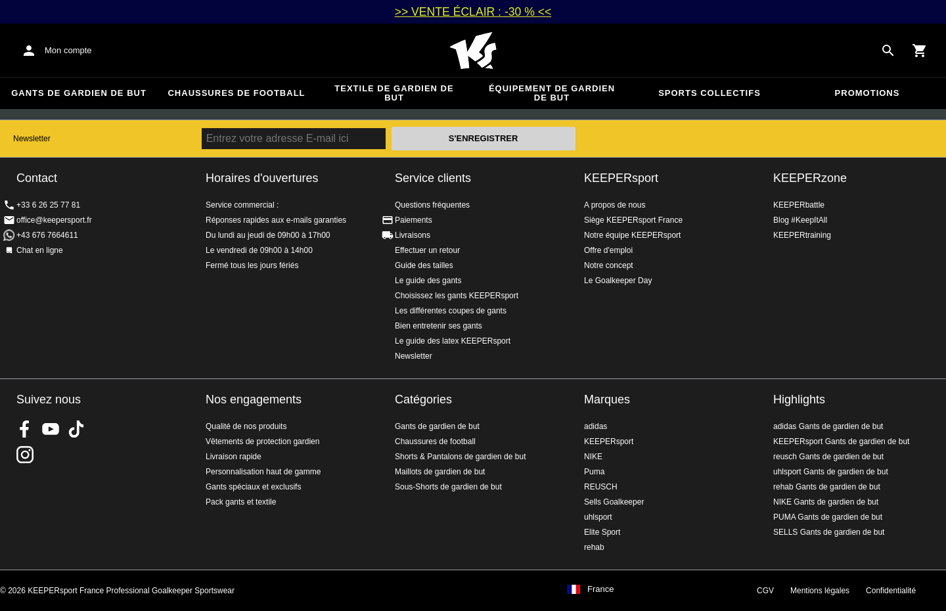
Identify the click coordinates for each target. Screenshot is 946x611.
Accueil (473, 50)
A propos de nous (614, 205)
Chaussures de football (236, 93)
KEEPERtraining (802, 235)
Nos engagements (254, 399)
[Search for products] (888, 50)
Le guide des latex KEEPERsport (452, 341)
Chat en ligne (39, 250)
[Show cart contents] (920, 50)
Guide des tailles (424, 265)
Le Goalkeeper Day (618, 280)
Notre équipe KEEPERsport (632, 235)
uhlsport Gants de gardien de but (830, 471)
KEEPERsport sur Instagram (25, 454)
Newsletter (32, 138)
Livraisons (412, 235)
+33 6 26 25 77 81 (48, 205)
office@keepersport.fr (54, 220)
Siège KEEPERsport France (633, 220)
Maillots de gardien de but (440, 471)
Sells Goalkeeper (614, 502)
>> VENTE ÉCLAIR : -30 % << (473, 11)
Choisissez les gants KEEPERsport (456, 295)
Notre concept (608, 265)
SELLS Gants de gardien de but (828, 532)
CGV (765, 590)
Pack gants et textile (241, 502)
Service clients (433, 178)
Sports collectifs (709, 93)
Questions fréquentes (432, 205)
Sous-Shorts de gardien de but (448, 486)
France (600, 589)
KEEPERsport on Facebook (25, 429)
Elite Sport (602, 532)
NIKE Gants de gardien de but (825, 502)
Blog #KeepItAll (800, 220)
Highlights (799, 399)
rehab (594, 547)
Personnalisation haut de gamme (263, 471)
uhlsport (598, 517)
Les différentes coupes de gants (451, 310)
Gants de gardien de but (78, 93)
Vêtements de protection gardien (262, 441)
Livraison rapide (233, 456)
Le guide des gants (428, 280)
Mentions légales (819, 590)
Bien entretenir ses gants (438, 325)
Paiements (413, 220)
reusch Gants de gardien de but (828, 456)
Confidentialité (891, 590)
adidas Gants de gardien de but (828, 426)
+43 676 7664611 (47, 235)
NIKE (593, 456)
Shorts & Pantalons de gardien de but (460, 456)
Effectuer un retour (427, 250)
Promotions (867, 93)
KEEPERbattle (798, 205)
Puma (594, 471)
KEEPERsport (621, 178)
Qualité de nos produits (246, 426)
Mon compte (68, 50)
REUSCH (601, 486)
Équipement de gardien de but (552, 92)
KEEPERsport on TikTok (76, 429)
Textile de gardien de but (393, 92)
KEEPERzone (810, 178)
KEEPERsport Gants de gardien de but (841, 441)
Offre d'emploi (608, 250)
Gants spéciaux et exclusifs (253, 486)
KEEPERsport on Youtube (50, 429)
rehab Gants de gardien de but (826, 486)
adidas (595, 426)
